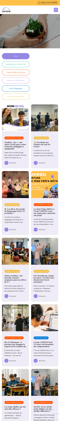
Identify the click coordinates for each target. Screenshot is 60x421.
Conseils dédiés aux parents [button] (14, 64)
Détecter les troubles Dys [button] (43, 64)
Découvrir (10, 139)
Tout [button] (14, 56)
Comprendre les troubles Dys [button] (43, 56)
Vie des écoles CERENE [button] (43, 72)
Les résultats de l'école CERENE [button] (47, 2)
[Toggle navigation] (56, 10)
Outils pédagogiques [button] (15, 72)
